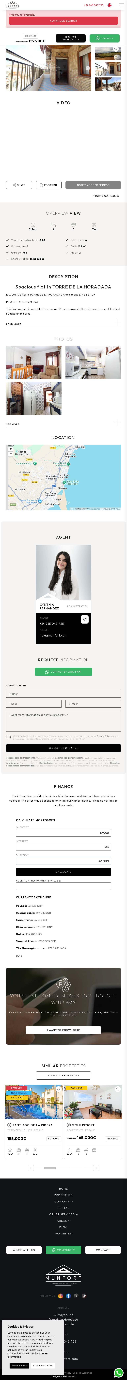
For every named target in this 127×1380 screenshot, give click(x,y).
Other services (62, 1214)
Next (88, 68)
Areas (62, 1220)
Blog (63, 1227)
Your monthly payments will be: (38, 880)
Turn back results (106, 195)
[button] (63, 422)
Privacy (67, 1372)
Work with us (24, 1250)
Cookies (76, 1372)
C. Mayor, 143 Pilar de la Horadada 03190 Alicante (63, 1319)
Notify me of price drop (93, 185)
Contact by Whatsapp (63, 672)
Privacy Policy (104, 736)
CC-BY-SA (115, 509)
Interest (22, 841)
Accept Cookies (19, 1365)
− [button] (11, 454)
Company (61, 1201)
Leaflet (73, 509)
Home (63, 1188)
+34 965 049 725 (94, 5)
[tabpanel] (34, 1122)
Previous (9, 68)
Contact (104, 38)
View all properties (63, 1075)
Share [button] (19, 185)
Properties (63, 1195)
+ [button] (11, 449)
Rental (63, 1208)
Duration (22, 855)
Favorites (63, 1233)
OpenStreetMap (93, 509)
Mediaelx (72, 1376)
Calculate (64, 871)
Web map (87, 1372)
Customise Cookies (42, 1365)
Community (63, 1250)
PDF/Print (48, 185)
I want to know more (63, 1030)
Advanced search (63, 20)
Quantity (22, 827)
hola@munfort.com (53, 635)
